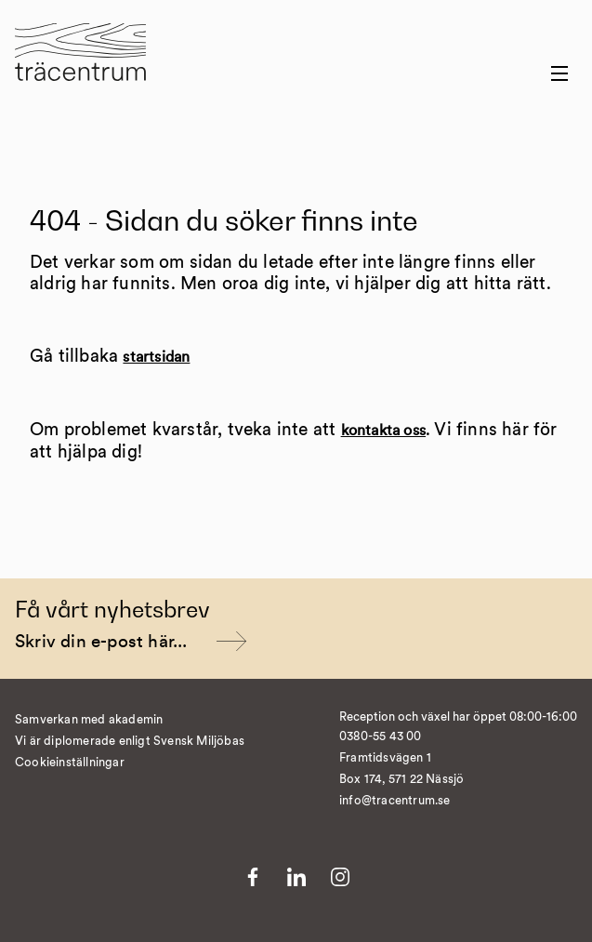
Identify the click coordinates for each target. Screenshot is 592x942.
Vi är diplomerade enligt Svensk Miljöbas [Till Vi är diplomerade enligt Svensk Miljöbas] (129, 742)
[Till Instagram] (340, 877)
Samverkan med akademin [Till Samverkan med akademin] (89, 720)
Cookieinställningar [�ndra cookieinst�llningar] (70, 763)
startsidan (156, 357)
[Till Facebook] (252, 877)
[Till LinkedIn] (296, 877)
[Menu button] (559, 73)
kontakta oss (383, 430)
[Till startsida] (80, 63)
